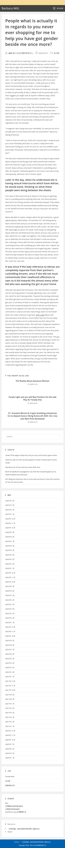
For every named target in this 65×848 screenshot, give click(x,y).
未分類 (56, 53)
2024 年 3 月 (9, 559)
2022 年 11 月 (10, 631)
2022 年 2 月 (9, 672)
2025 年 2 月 (9, 510)
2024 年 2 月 (9, 564)
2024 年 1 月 (9, 568)
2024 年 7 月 (9, 541)
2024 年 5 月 (9, 550)
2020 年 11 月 (10, 735)
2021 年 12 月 (10, 681)
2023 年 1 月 (9, 622)
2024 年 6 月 (9, 546)
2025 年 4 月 (9, 501)
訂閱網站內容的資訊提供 (14, 806)
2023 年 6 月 (9, 600)
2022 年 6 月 (9, 654)
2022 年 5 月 (9, 658)
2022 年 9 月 (9, 640)
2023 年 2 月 (9, 618)
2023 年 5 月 (9, 604)
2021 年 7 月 (9, 704)
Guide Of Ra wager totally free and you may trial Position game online (31, 455)
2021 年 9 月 (9, 695)
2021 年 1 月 (9, 726)
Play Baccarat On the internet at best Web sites (22, 467)
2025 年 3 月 (9, 505)
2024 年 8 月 (9, 537)
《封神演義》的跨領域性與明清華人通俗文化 (24, 829)
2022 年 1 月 (9, 676)
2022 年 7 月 (9, 649)
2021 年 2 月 (9, 722)
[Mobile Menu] (58, 8)
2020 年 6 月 (9, 749)
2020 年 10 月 (10, 740)
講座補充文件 (10, 785)
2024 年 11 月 (10, 523)
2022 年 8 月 (9, 645)
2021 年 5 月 (9, 713)
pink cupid (40, 315)
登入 (6, 803)
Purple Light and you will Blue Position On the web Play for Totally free (32, 398)
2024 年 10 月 (10, 528)
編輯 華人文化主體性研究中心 (20, 53)
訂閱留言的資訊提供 (12, 809)
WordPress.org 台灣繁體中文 (15, 812)
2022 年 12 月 (10, 627)
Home (10, 832)
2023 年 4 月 (9, 609)
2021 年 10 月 (10, 690)
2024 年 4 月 (9, 555)
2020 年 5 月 (9, 753)
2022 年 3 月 (9, 667)
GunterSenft (9, 776)
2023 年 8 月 (9, 591)
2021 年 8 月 (9, 699)
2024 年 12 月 (10, 519)
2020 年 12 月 (10, 731)
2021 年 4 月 (9, 717)
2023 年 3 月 (9, 613)
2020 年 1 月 (9, 758)
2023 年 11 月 (10, 577)
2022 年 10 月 (10, 636)
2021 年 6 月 (9, 708)
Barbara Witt (10, 8)
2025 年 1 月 (9, 514)
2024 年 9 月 (9, 532)
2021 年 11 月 (10, 685)
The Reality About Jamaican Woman (32, 381)
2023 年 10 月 (10, 582)
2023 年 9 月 (9, 586)
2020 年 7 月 (9, 744)
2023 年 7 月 (9, 595)
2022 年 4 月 (9, 663)
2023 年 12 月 (10, 573)
